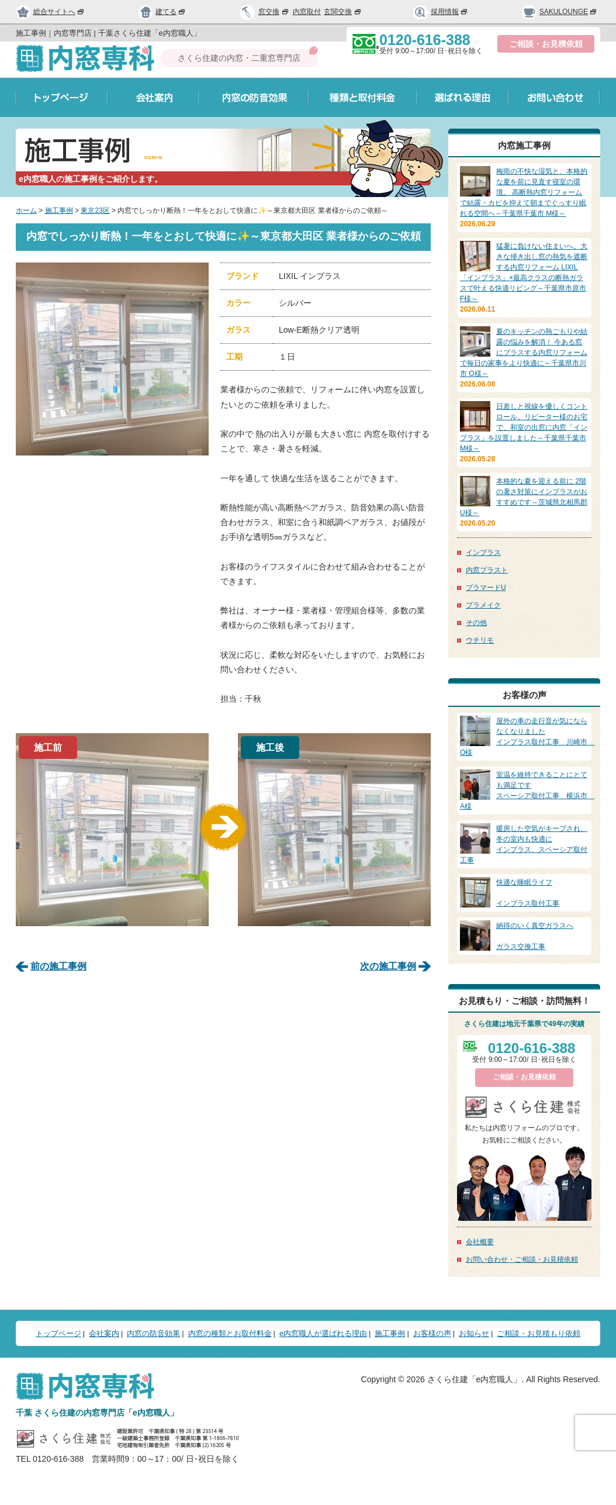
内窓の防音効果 (254, 97)
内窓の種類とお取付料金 (230, 1333)
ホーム (26, 210)
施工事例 (59, 210)
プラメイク (483, 605)
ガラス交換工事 (524, 935)
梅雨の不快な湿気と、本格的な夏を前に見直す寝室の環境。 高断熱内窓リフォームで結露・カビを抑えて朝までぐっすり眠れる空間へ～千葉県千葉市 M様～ (523, 192)
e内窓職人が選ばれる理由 (323, 1333)
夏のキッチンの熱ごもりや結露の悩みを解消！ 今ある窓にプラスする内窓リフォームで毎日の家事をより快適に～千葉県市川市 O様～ (523, 352)
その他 (476, 623)
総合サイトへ (50, 12)
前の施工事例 (58, 966)
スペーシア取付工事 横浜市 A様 (527, 789)
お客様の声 (432, 1333)
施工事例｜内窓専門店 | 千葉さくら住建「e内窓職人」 (108, 33)
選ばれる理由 (462, 97)
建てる (162, 12)
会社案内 (153, 97)
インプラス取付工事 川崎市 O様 (527, 736)
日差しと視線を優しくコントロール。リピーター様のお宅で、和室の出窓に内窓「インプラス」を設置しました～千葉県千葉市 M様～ (523, 427)
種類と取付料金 (363, 97)
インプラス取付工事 (524, 892)
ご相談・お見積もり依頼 (538, 1333)
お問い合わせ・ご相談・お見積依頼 (522, 1259)
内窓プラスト (487, 570)
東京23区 (95, 210)
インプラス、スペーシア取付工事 (524, 843)
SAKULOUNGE (559, 12)
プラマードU (486, 588)
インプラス (483, 552)
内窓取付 (307, 12)
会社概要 (480, 1242)
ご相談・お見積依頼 (546, 44)
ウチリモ (480, 640)
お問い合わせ (554, 97)
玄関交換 (343, 12)
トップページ (62, 97)
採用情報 (440, 12)
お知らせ (474, 1333)
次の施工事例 (388, 966)
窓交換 (274, 12)
